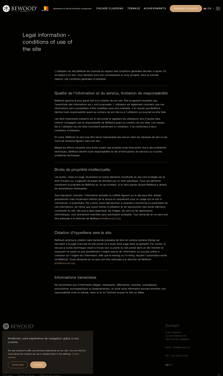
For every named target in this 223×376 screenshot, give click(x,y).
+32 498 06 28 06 (179, 357)
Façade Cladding (110, 8)
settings (67, 354)
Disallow (18, 365)
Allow (38, 365)
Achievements (155, 8)
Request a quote (186, 8)
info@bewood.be (110, 218)
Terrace (133, 8)
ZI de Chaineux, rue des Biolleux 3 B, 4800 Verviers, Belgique (178, 337)
